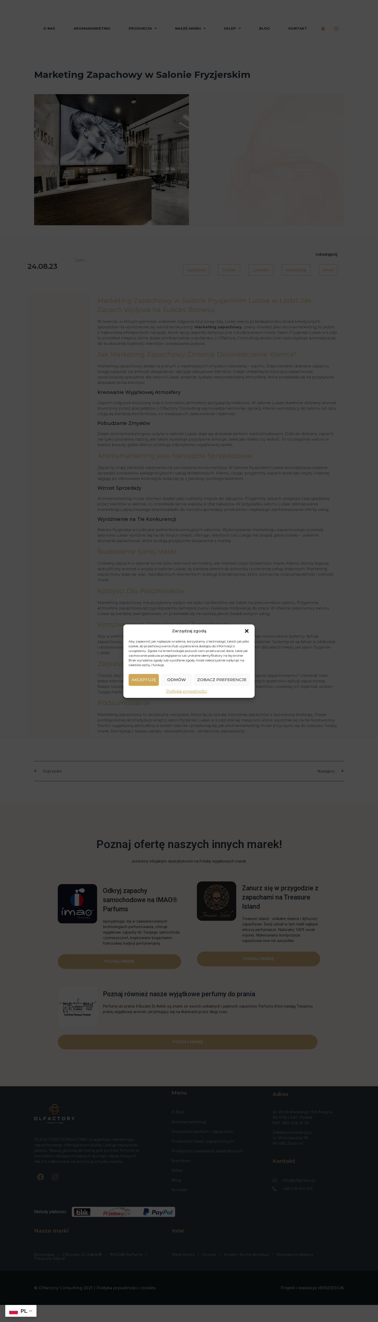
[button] (246, 631)
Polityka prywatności (186, 694)
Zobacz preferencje (221, 682)
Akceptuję (144, 682)
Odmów (176, 682)
